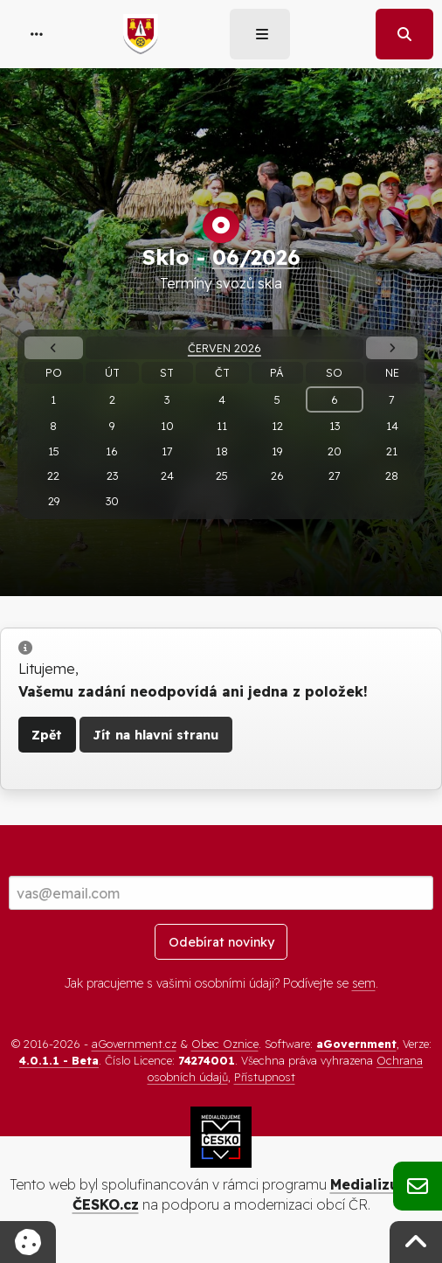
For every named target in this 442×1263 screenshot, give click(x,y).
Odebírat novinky (221, 942)
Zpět (46, 735)
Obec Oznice (225, 1044)
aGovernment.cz (134, 1044)
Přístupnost (264, 1077)
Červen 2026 (224, 348)
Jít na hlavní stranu (155, 735)
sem (364, 983)
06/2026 (256, 257)
